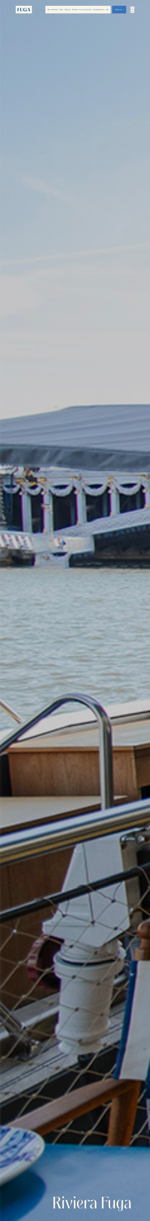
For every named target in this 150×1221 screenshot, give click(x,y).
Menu (61, 9)
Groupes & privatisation (82, 9)
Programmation (98, 9)
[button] (53, 10)
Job (107, 9)
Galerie (67, 9)
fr (132, 8)
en (132, 11)
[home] (24, 9)
